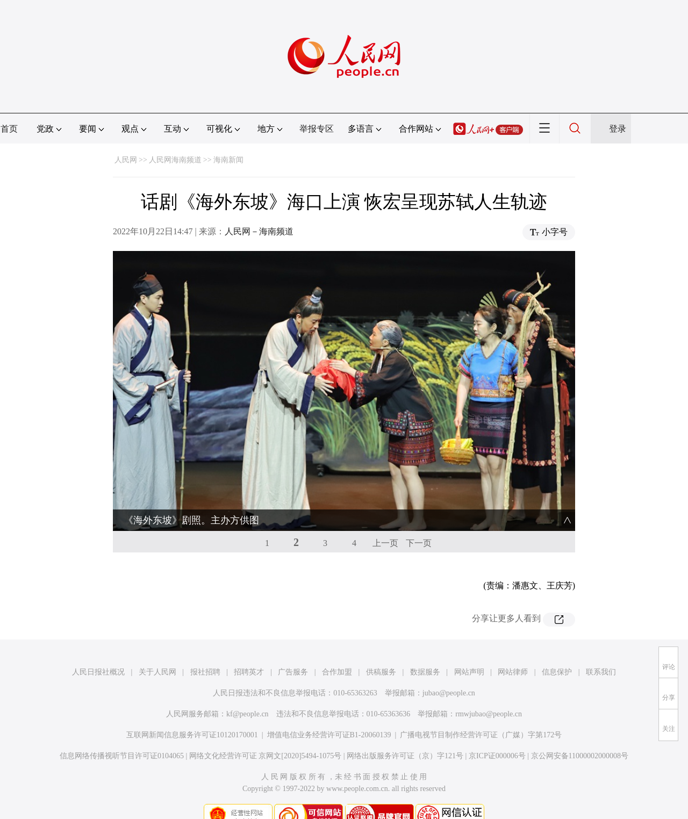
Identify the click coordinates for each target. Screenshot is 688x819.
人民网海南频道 (175, 160)
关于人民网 (157, 653)
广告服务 (293, 653)
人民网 (125, 160)
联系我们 (601, 653)
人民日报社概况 (98, 653)
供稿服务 (381, 653)
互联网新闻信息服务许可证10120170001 (192, 716)
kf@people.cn (247, 695)
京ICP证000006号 (497, 736)
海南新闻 (228, 160)
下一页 (419, 523)
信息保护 (557, 653)
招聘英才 (249, 653)
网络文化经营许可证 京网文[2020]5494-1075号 (265, 736)
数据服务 (425, 653)
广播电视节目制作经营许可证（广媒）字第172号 (481, 716)
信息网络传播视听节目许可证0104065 (122, 736)
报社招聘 (205, 653)
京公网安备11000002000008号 (579, 736)
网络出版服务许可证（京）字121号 (405, 736)
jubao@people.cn (448, 674)
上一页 (385, 523)
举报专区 (316, 128)
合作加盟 (337, 653)
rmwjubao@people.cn (488, 695)
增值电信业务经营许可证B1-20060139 (329, 716)
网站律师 (513, 653)
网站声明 (469, 653)
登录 (617, 128)
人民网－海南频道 (259, 231)
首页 (9, 128)
